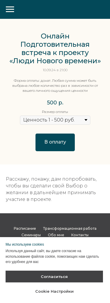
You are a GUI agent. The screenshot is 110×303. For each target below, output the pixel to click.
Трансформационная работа (70, 228)
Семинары (31, 235)
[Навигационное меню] (10, 9)
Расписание (25, 228)
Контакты (80, 235)
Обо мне (56, 235)
